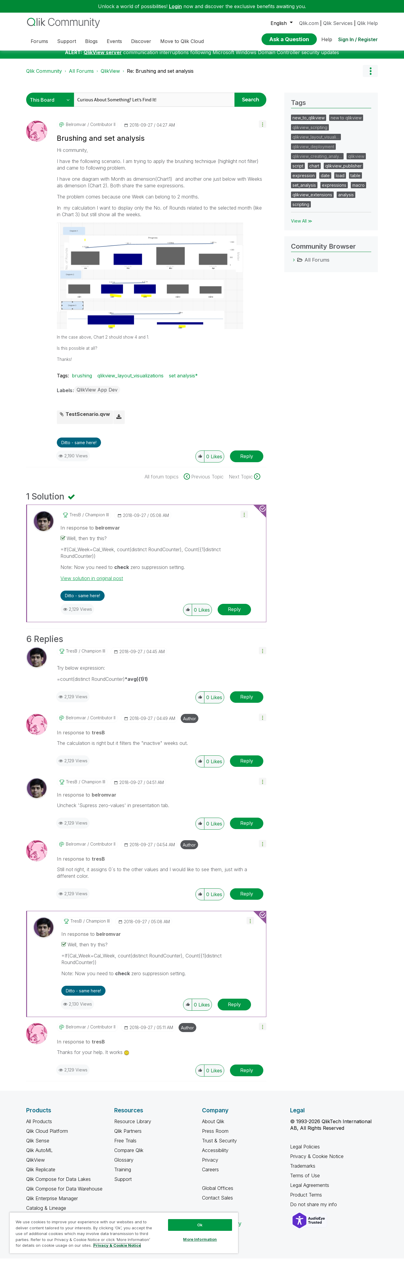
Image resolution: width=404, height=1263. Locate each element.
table (355, 180)
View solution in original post (91, 583)
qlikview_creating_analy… (317, 160)
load (340, 180)
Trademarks (302, 1170)
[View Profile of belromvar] (76, 129)
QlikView (110, 75)
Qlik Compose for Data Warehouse (64, 1193)
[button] (262, 128)
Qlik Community (44, 75)
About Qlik (213, 1126)
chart (314, 170)
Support (123, 1184)
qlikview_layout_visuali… (315, 141)
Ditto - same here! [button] (78, 447)
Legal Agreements (309, 1190)
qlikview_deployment (313, 151)
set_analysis (304, 189)
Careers (210, 1174)
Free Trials (125, 1145)
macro (358, 189)
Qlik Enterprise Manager (52, 1203)
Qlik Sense (37, 1145)
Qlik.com (309, 23)
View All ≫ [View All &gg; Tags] (301, 225)
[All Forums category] (294, 264)
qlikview (356, 160)
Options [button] (370, 75)
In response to (90, 532)
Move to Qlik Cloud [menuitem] (182, 41)
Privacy (210, 1164)
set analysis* (183, 380)
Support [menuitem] (66, 41)
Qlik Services (338, 23)
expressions (334, 189)
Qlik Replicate (40, 1174)
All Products (39, 1126)
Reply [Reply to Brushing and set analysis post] (246, 461)
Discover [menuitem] (141, 41)
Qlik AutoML (39, 1155)
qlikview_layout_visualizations (130, 380)
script (297, 170)
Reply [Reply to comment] (234, 614)
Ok (200, 1224)
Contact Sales (217, 1202)
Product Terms (306, 1199)
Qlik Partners (128, 1135)
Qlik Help (367, 23)
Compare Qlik (128, 1155)
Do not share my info (314, 1209)
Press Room (215, 1135)
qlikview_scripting (309, 131)
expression (303, 180)
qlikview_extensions (312, 199)
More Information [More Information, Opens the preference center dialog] (200, 1239)
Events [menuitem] (114, 41)
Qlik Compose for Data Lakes (58, 1184)
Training (122, 1174)
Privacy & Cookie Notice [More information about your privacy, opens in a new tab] (117, 1245)
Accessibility (215, 1155)
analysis (346, 199)
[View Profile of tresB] (75, 519)
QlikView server (103, 57)
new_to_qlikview (308, 122)
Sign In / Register (358, 39)
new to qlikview (346, 122)
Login (175, 6)
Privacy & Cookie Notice (317, 1161)
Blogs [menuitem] (91, 41)
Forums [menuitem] (39, 41)
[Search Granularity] (51, 104)
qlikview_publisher (343, 170)
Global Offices (217, 1193)
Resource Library (132, 1126)
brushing (82, 380)
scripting (300, 208)
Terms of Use (305, 1180)
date (325, 180)
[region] (124, 1232)
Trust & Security (219, 1145)
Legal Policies (305, 1151)
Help (326, 39)
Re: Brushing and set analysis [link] (160, 75)
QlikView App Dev (97, 394)
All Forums (81, 75)
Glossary (123, 1164)
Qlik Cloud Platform (47, 1135)
